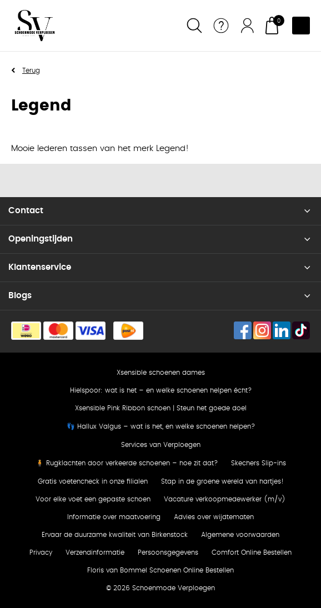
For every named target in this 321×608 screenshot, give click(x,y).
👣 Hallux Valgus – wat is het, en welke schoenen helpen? (161, 426)
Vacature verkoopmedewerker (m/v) (224, 499)
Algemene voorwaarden (240, 534)
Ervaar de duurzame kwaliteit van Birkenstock (115, 534)
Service (221, 25)
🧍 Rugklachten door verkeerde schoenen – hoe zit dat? (127, 463)
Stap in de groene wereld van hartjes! (222, 481)
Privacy (40, 552)
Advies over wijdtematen (214, 517)
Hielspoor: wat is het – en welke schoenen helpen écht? (161, 390)
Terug (31, 70)
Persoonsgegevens (168, 552)
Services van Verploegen (160, 444)
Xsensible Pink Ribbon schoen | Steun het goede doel (161, 408)
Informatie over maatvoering (113, 517)
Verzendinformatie (95, 552)
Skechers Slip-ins (258, 463)
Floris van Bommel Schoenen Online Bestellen (160, 570)
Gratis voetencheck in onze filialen (93, 481)
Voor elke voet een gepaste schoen (93, 499)
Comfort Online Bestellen (252, 552)
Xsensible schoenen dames (161, 372)
